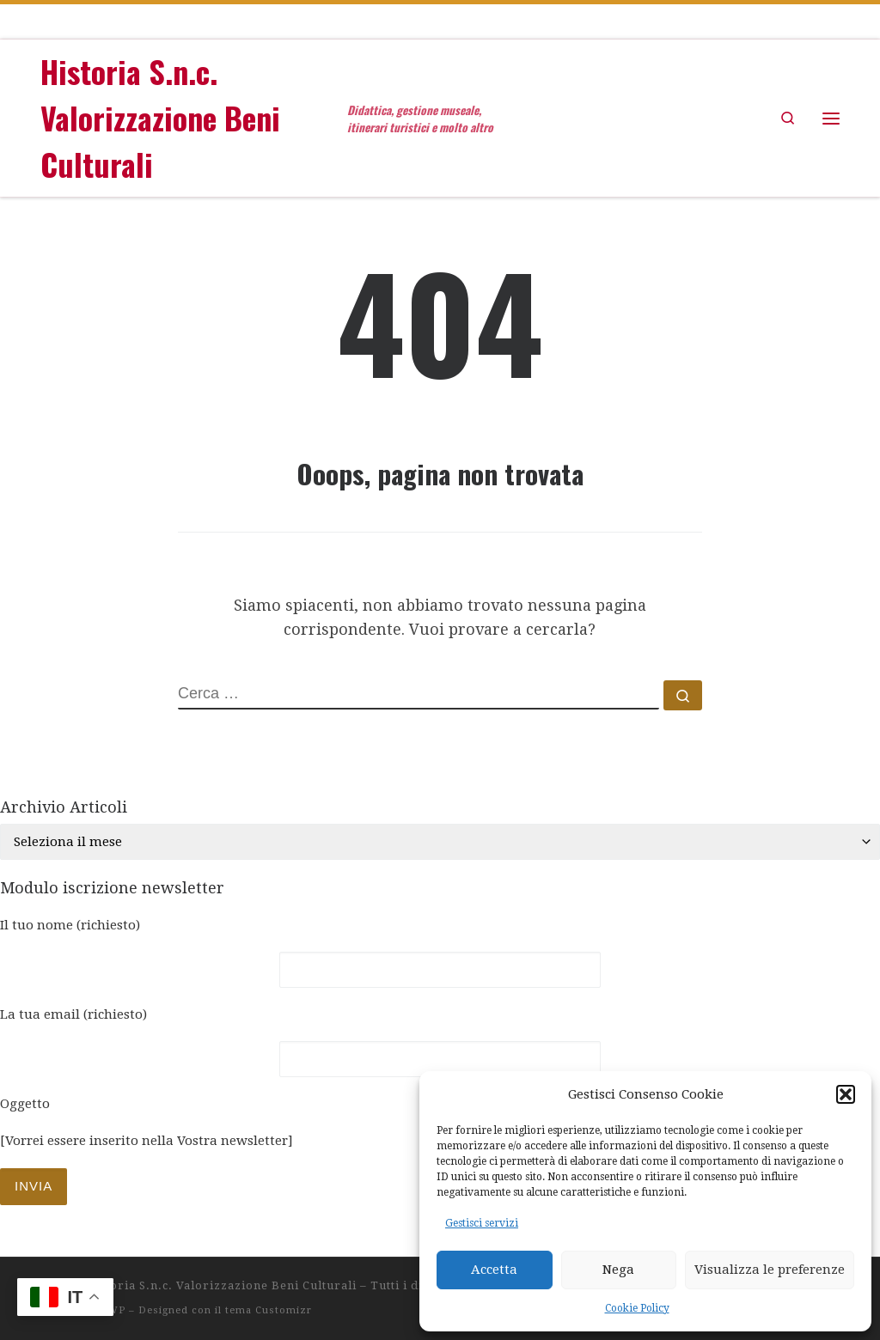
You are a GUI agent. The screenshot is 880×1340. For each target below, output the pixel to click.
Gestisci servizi (481, 1223)
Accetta (494, 1269)
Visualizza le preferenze (769, 1269)
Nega (618, 1269)
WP (116, 1310)
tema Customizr (268, 1310)
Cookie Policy (637, 1308)
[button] (845, 1094)
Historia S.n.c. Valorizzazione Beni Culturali (221, 1285)
